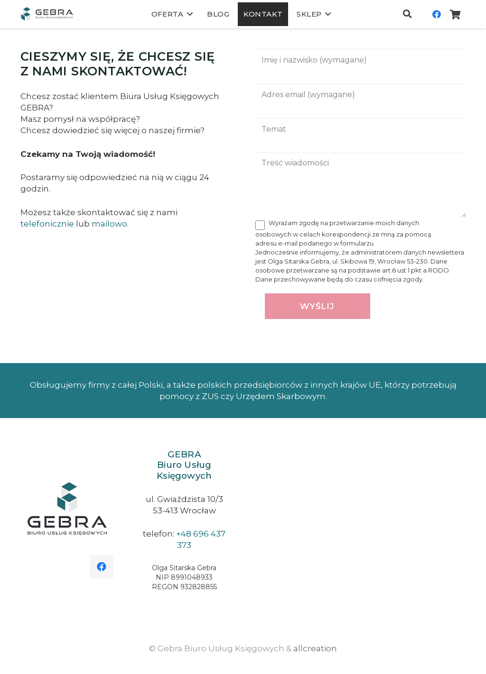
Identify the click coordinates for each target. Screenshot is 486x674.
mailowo (109, 223)
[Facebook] (436, 14)
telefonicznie (47, 223)
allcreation (315, 648)
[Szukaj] (407, 14)
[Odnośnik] (47, 14)
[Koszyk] (455, 14)
